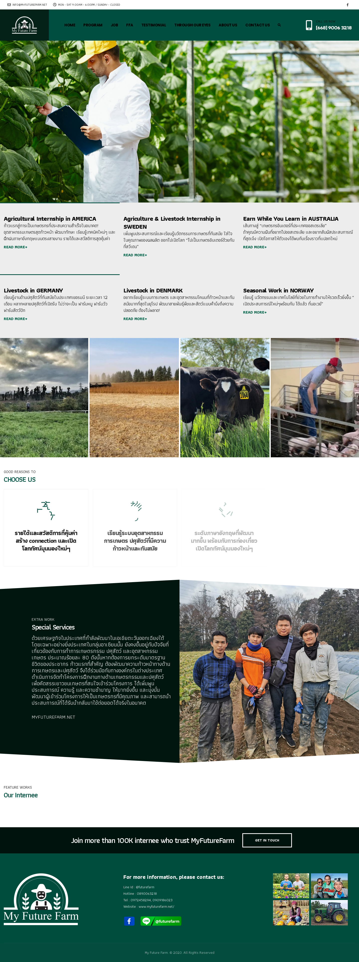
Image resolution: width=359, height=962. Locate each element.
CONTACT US (257, 25)
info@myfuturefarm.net (27, 4)
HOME (69, 25)
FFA (129, 25)
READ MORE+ (15, 247)
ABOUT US (228, 25)
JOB (114, 25)
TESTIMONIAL (153, 25)
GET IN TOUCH (267, 840)
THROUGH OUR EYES (192, 25)
